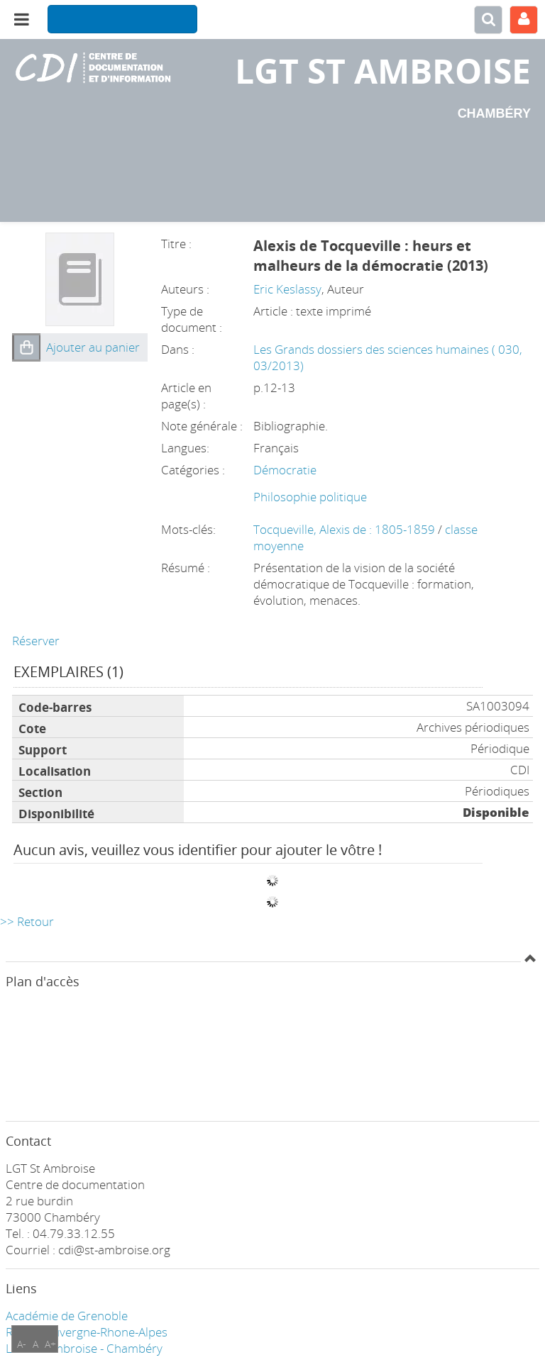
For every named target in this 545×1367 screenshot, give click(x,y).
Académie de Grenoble (67, 1315)
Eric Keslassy (287, 289)
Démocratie (284, 470)
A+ (50, 1344)
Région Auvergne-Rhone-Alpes (86, 1332)
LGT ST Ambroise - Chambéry (84, 1348)
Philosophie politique (310, 497)
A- (21, 1344)
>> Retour (27, 921)
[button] (26, 347)
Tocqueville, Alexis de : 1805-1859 (345, 529)
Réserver (36, 640)
